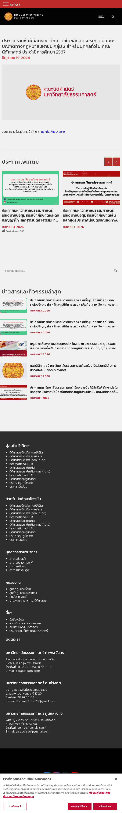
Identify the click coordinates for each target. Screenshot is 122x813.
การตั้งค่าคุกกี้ (15, 807)
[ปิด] (116, 780)
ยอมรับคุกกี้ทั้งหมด (79, 807)
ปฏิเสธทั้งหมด (105, 807)
